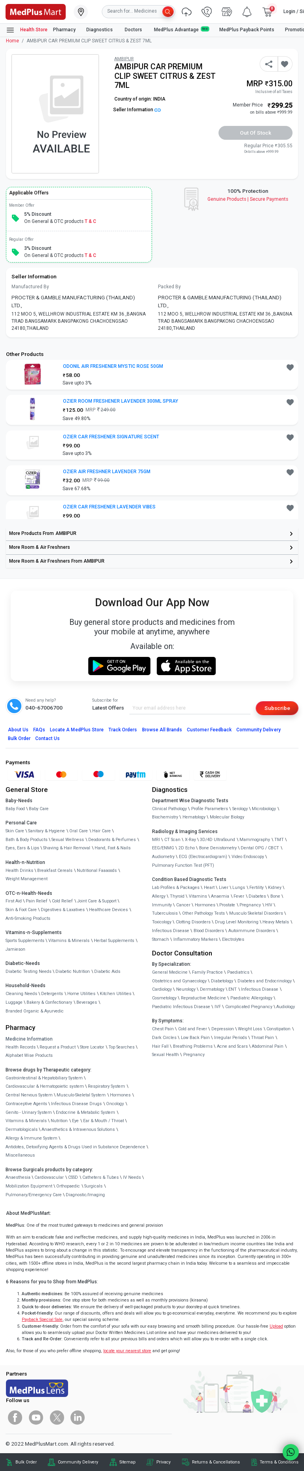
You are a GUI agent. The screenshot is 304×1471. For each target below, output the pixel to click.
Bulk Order (19, 738)
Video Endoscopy (248, 856)
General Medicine (170, 972)
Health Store (27, 30)
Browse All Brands (162, 730)
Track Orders (122, 730)
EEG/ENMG (163, 848)
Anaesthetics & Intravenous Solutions (78, 1129)
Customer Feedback (209, 730)
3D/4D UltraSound (217, 839)
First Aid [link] (14, 901)
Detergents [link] (52, 993)
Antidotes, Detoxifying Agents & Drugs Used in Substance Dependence (75, 1146)
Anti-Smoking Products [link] (28, 918)
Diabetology (222, 981)
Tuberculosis (165, 913)
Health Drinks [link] (19, 870)
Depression (222, 1028)
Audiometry (163, 856)
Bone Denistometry (218, 848)
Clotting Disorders (193, 922)
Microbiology (264, 808)
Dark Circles (164, 1037)
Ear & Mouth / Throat (103, 1120)
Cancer (183, 905)
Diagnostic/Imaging (85, 1194)
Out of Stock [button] (256, 132)
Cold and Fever (192, 1028)
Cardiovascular (49, 1177)
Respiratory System (106, 1086)
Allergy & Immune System (31, 1138)
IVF (218, 1006)
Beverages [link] (86, 1002)
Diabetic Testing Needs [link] (28, 971)
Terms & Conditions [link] (279, 1462)
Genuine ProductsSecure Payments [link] (248, 199)
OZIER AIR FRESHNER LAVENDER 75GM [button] (106, 471)
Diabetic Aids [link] (107, 971)
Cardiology (162, 989)
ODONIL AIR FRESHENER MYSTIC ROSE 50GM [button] (113, 366)
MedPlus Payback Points (246, 29)
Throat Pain (262, 1037)
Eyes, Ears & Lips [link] (22, 848)
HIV (268, 905)
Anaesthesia (18, 1177)
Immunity (162, 905)
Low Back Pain (195, 1037)
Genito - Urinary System (29, 1112)
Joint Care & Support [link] (96, 901)
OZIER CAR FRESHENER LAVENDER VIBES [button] (109, 507)
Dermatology (212, 989)
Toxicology (161, 922)
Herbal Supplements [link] (114, 940)
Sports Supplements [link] (25, 940)
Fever (239, 896)
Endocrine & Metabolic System (85, 1112)
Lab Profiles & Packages (176, 887)
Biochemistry (165, 817)
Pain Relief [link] (37, 901)
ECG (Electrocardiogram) (203, 856)
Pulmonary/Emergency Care (34, 1194)
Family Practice (207, 972)
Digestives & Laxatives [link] (63, 909)
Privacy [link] (163, 1462)
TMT (279, 839)
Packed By (169, 286)
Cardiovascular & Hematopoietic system (45, 1086)
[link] (36, 11)
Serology (240, 808)
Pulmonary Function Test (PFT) (183, 865)
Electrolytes (233, 939)
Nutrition (59, 1120)
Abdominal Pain (267, 1046)
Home (12, 41)
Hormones (120, 1095)
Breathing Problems (193, 1046)
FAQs (39, 730)
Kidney (274, 887)
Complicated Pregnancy (248, 1006)
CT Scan (172, 839)
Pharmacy (64, 29)
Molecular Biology (227, 817)
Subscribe (277, 708)
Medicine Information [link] (29, 1039)
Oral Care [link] (78, 831)
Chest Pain (163, 1028)
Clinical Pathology (169, 808)
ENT (232, 989)
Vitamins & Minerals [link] (68, 940)
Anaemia (220, 896)
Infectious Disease (170, 930)
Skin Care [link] (15, 831)
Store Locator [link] (92, 1047)
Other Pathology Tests (203, 913)
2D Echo (187, 848)
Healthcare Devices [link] (108, 909)
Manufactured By (30, 286)
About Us (18, 730)
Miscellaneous (20, 1155)
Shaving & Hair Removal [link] (66, 848)
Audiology (285, 1006)
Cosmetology (164, 998)
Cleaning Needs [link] (21, 993)
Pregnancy (250, 905)
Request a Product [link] (58, 1047)
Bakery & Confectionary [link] (49, 1002)
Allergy (158, 896)
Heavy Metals (275, 922)
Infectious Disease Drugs (76, 1103)
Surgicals (93, 1186)
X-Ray (190, 839)
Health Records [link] (21, 1047)
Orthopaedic (68, 1186)
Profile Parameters (209, 808)
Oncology (115, 1103)
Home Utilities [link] (81, 993)
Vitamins (198, 896)
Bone (275, 896)
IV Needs (132, 1177)
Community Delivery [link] (78, 1462)
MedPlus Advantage (181, 29)
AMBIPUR (124, 58)
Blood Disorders (209, 930)
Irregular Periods (230, 1037)
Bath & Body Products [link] (27, 839)
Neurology (186, 989)
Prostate (227, 905)
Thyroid (177, 896)
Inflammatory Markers (195, 939)
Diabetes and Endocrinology (265, 981)
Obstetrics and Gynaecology (179, 981)
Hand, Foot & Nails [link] (113, 848)
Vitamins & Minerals (26, 1120)
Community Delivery (258, 730)
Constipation (278, 1028)
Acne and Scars (232, 1046)
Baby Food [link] (15, 808)
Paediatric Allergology (251, 998)
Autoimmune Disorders (251, 930)
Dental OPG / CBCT (260, 848)
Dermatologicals (22, 1129)
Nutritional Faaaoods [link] (97, 870)
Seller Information (137, 109)
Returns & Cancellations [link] (216, 1462)
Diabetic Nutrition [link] (72, 971)
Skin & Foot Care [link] (21, 909)
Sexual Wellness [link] (67, 839)
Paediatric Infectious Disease (181, 1006)
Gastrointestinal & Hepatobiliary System (44, 1078)
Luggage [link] (14, 1002)
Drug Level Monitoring (236, 922)
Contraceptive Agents (26, 1103)
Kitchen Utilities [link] (115, 993)
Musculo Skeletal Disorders (256, 913)
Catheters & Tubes (100, 1177)
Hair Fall (160, 1046)
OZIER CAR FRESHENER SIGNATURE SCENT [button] (111, 437)
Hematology (193, 817)
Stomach (160, 939)
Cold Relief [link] (62, 901)
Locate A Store (77, 730)
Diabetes (257, 896)
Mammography (254, 839)
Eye (75, 1120)
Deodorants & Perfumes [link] (112, 839)
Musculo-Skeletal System (81, 1095)
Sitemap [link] (127, 1462)
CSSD (73, 1177)
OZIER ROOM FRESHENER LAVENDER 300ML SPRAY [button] (121, 401)
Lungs (238, 887)
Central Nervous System (29, 1095)
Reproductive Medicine (203, 998)
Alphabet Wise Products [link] (29, 1055)
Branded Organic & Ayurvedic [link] (35, 1011)
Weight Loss (250, 1028)
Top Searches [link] (121, 1047)
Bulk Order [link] (26, 1462)
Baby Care (39, 808)
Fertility (256, 887)
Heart (209, 887)
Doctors (134, 29)
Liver (223, 887)
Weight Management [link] (27, 878)
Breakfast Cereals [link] (54, 870)
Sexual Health (165, 1054)
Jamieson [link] (15, 949)
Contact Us (47, 738)
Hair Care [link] (101, 831)
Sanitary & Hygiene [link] (46, 831)
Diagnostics (100, 29)
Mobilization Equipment (29, 1186)
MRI (156, 839)
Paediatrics (238, 972)
